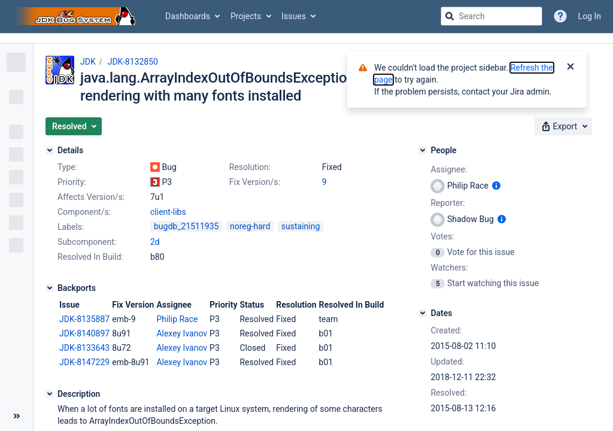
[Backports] (49, 288)
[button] (73, 126)
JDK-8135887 (84, 319)
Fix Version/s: (254, 182)
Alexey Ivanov (181, 333)
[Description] (49, 394)
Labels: (70, 227)
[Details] (49, 150)
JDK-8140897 (84, 333)
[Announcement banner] (306, 39)
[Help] (560, 16)
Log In (589, 16)
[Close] (570, 68)
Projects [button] (245, 16)
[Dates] (422, 313)
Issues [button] (293, 16)
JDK (88, 61)
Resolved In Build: (90, 257)
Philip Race (177, 319)
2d (155, 242)
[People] (422, 150)
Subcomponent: (86, 242)
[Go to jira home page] (76, 16)
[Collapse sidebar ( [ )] (16, 416)
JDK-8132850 (133, 61)
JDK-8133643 (84, 348)
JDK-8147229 (84, 362)
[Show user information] (496, 185)
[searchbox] (491, 16)
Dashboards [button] (187, 16)
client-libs (168, 212)
